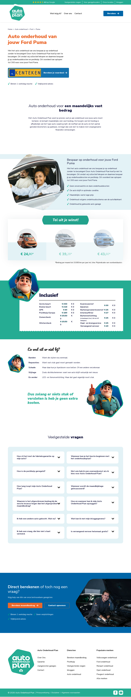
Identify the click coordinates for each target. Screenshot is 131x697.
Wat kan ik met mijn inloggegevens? (88, 518)
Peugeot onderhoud (105, 674)
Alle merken (102, 678)
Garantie (41, 662)
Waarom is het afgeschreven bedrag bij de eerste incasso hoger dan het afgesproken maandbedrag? (37, 503)
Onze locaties (108, 2)
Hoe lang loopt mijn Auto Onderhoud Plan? (34, 487)
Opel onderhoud (103, 670)
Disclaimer (57, 693)
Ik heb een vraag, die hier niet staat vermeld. (33, 532)
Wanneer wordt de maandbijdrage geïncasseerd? (87, 487)
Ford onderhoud (103, 662)
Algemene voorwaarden (74, 693)
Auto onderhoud (21, 29)
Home (10, 29)
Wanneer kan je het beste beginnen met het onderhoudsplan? (90, 457)
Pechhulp (71, 662)
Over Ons (41, 658)
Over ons (68, 12)
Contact (78, 12)
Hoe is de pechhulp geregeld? (31, 471)
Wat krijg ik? (55, 12)
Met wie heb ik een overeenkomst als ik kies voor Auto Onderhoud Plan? (90, 472)
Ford (31, 29)
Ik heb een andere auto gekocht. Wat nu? (36, 518)
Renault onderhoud (105, 666)
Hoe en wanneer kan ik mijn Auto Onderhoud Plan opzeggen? (86, 502)
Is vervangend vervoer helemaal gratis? (89, 531)
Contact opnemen (57, 605)
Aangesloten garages (46, 666)
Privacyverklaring (43, 693)
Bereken (113, 12)
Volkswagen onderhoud (107, 658)
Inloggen (119, 2)
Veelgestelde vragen (73, 2)
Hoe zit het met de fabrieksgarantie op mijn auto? (35, 457)
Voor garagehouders (92, 2)
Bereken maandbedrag (25, 605)
